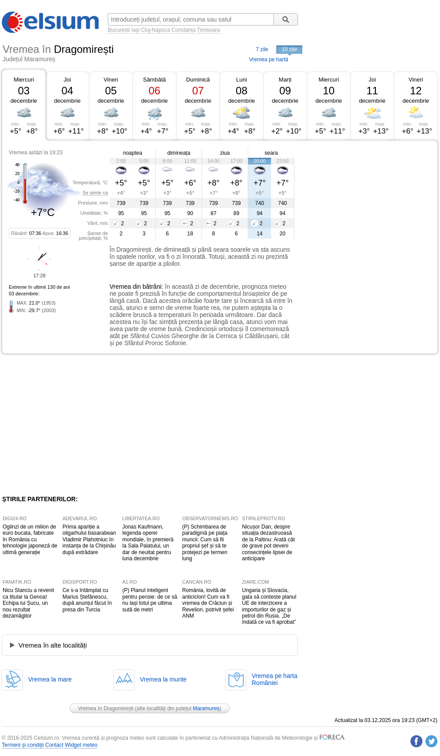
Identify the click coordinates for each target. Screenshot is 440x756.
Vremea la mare (50, 679)
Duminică (198, 79)
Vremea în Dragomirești (105, 708)
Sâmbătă (154, 79)
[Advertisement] (353, 195)
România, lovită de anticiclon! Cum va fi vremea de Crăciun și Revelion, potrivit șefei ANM (208, 603)
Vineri (110, 79)
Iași (135, 30)
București (119, 30)
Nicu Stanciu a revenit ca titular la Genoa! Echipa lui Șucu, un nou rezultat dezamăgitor (28, 603)
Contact (54, 745)
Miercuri (24, 79)
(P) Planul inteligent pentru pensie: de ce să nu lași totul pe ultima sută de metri (149, 599)
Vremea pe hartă (268, 59)
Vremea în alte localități (52, 645)
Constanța (184, 30)
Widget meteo (81, 745)
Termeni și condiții (23, 745)
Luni (241, 79)
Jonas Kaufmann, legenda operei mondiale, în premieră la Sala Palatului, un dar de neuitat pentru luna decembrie (147, 543)
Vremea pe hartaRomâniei (274, 679)
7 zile (262, 49)
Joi (67, 79)
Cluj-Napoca (155, 30)
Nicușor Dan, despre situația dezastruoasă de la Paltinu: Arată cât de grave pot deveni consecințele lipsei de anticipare (268, 543)
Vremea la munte (163, 679)
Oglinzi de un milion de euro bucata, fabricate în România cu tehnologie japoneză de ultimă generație (30, 539)
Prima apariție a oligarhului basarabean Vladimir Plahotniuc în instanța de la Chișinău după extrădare (89, 539)
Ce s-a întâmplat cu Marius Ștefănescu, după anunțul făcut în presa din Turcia (87, 599)
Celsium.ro (46, 738)
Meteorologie (297, 738)
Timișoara (208, 30)
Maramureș (206, 708)
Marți (285, 79)
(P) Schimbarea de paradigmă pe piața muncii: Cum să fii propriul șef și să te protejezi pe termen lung (204, 543)
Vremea (120, 286)
